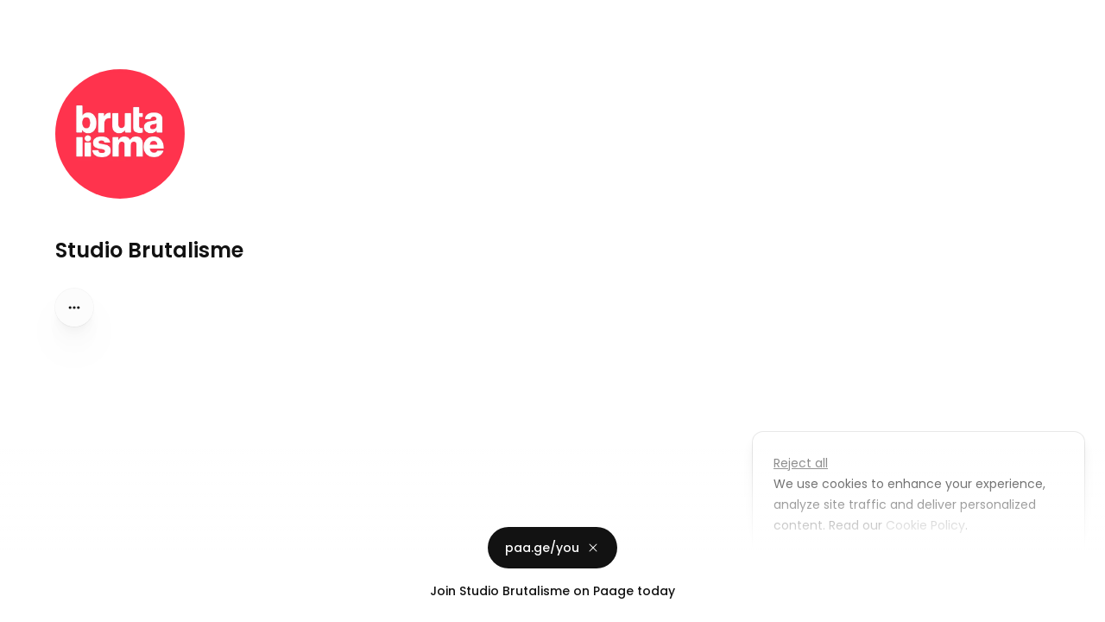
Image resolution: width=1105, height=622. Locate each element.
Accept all (923, 565)
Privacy (27, 605)
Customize (818, 565)
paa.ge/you (552, 547)
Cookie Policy (923, 525)
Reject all (801, 463)
